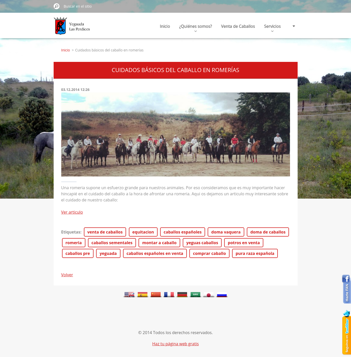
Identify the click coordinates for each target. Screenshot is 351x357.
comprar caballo (209, 253)
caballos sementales (111, 242)
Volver (67, 275)
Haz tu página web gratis (175, 344)
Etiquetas (70, 232)
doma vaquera (225, 232)
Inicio (165, 26)
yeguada (108, 253)
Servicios (272, 27)
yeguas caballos (202, 242)
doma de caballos (268, 232)
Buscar (57, 6)
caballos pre (78, 253)
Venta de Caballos (238, 26)
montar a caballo (159, 242)
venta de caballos (105, 232)
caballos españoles (183, 232)
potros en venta (244, 242)
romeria (74, 242)
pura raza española (255, 253)
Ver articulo (72, 212)
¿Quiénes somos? (195, 27)
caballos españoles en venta (155, 253)
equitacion (143, 232)
